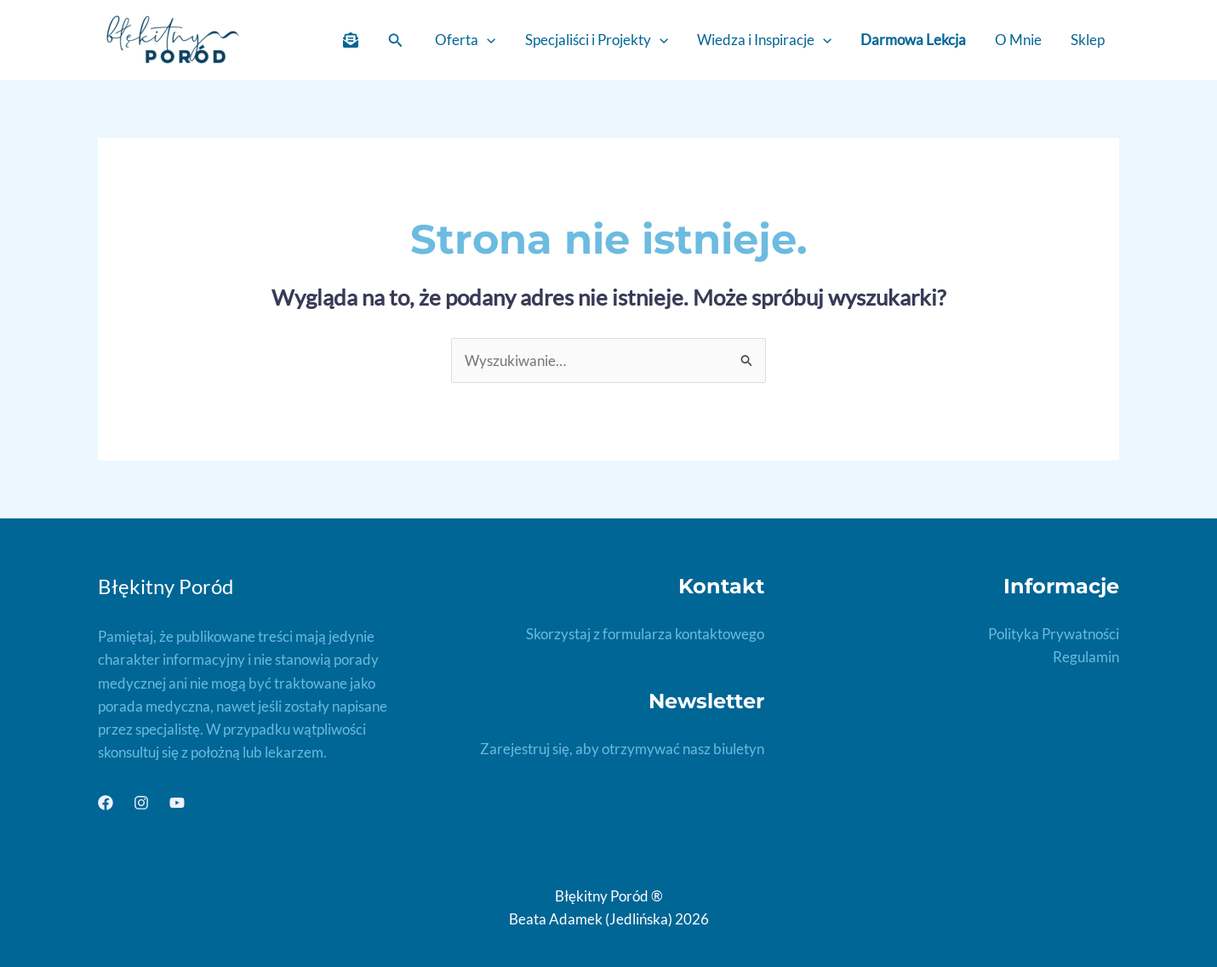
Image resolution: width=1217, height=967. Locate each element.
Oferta (465, 40)
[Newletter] (350, 40)
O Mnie (1018, 40)
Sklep (1088, 40)
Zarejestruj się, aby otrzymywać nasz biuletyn (622, 749)
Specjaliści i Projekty (596, 40)
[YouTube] (177, 802)
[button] (395, 40)
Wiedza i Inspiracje (764, 40)
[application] (486, 40)
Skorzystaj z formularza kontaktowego (645, 634)
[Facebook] (105, 802)
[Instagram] (141, 802)
